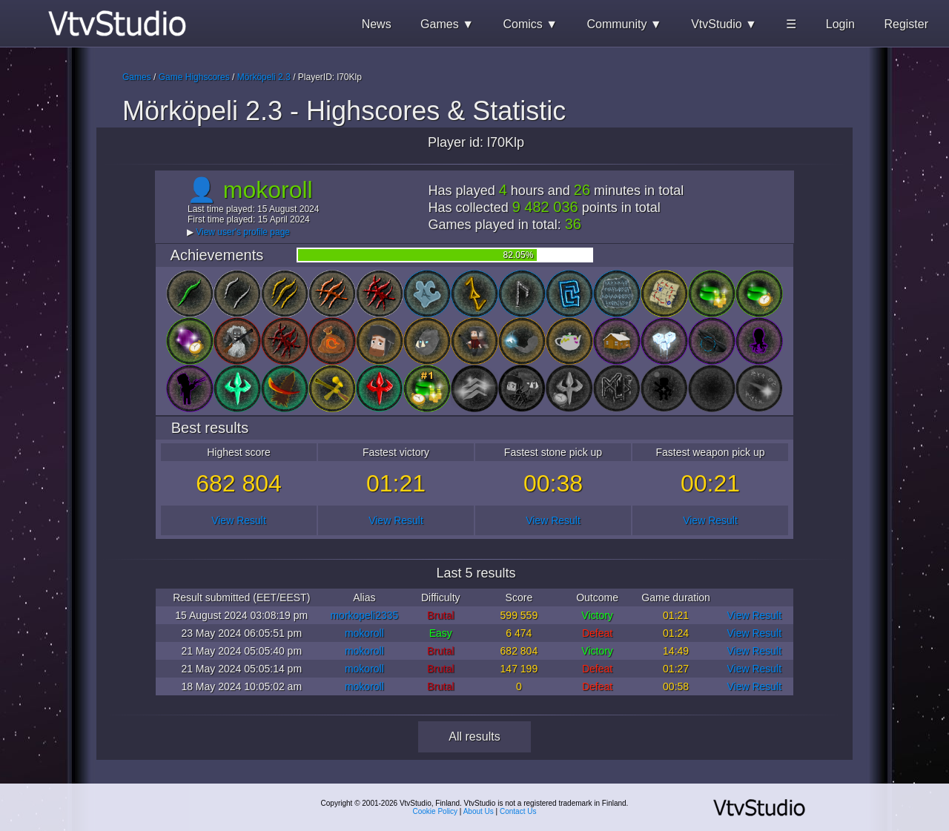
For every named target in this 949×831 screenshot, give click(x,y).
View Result (238, 520)
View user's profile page (243, 232)
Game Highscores (194, 77)
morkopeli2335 (364, 615)
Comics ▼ (530, 24)
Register (906, 24)
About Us (478, 811)
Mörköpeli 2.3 (264, 77)
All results (474, 736)
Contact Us (518, 811)
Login (840, 24)
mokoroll (364, 633)
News (376, 24)
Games (136, 77)
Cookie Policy (435, 811)
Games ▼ (447, 24)
